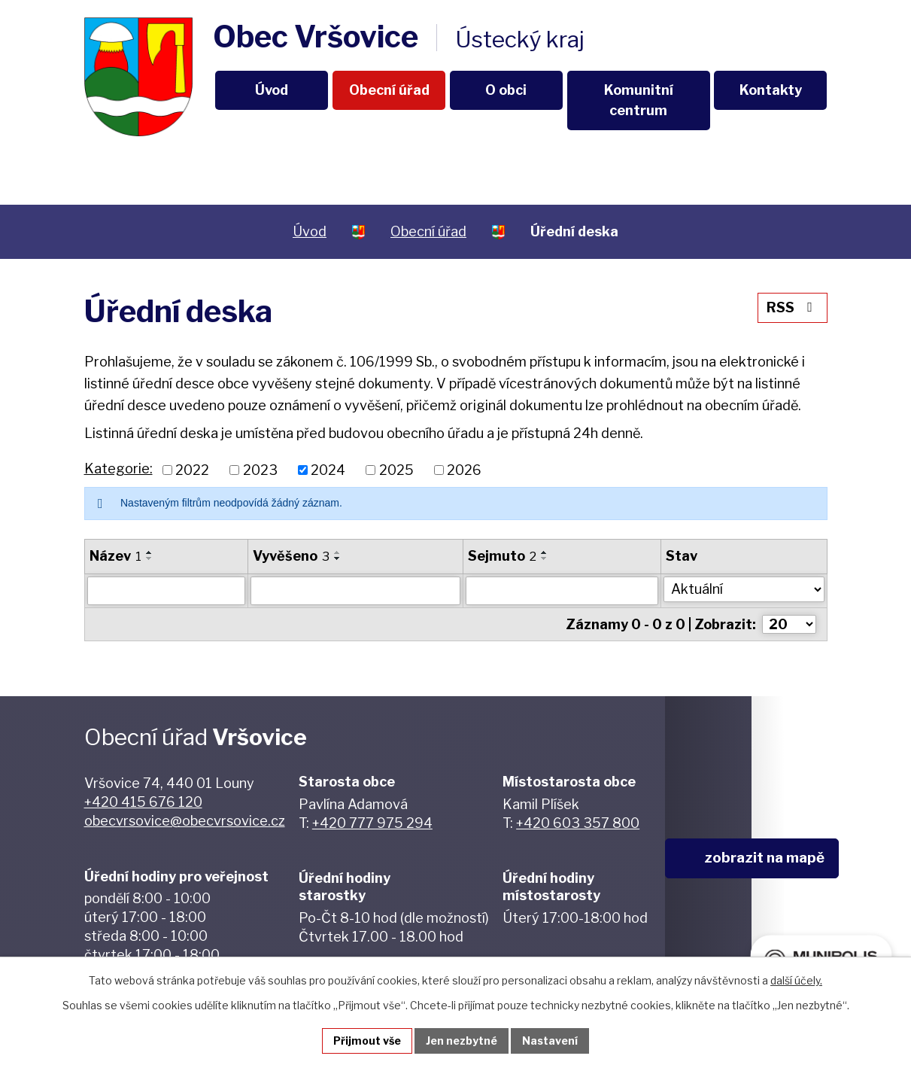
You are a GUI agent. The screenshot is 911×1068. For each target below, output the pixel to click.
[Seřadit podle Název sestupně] (149, 558)
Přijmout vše (367, 1040)
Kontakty (770, 90)
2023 (260, 470)
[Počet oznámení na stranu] (789, 624)
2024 (328, 470)
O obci (506, 90)
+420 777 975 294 (372, 823)
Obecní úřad (389, 90)
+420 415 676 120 (143, 802)
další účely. (796, 980)
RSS (792, 307)
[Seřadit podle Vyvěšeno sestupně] (337, 558)
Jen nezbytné (461, 1040)
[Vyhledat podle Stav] (744, 589)
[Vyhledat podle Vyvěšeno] (355, 591)
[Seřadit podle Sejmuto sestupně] (544, 558)
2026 (464, 470)
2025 (396, 470)
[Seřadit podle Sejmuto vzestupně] (544, 552)
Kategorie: (118, 468)
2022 (192, 470)
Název (115, 556)
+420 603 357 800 (577, 823)
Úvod (271, 90)
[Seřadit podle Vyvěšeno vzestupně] (337, 552)
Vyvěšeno (291, 556)
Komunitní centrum (638, 100)
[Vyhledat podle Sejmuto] (562, 591)
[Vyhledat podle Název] (166, 591)
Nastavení (550, 1040)
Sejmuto (502, 556)
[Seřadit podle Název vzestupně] (149, 552)
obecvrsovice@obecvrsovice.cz (184, 821)
